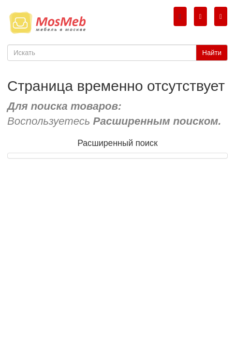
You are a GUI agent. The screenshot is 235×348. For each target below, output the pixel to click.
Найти (211, 53)
